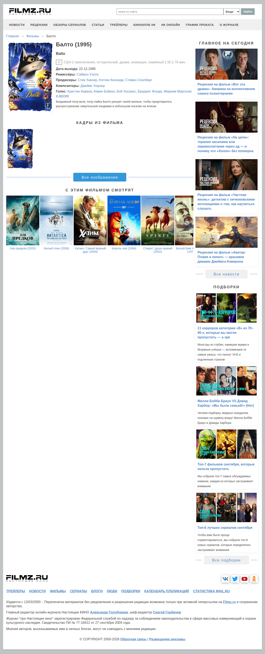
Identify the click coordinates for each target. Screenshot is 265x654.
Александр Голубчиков (109, 612)
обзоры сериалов (69, 24)
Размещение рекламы (167, 639)
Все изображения (100, 177)
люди (112, 591)
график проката (200, 24)
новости (17, 24)
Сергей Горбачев (167, 612)
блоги (96, 591)
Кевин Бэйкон (104, 91)
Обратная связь (133, 639)
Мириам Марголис (178, 91)
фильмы (58, 591)
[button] (188, 226)
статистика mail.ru (211, 591)
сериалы (78, 591)
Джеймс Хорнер (93, 86)
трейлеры (119, 24)
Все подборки (226, 560)
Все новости (227, 274)
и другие (62, 95)
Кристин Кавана (79, 91)
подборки (130, 591)
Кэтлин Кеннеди (111, 80)
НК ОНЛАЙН (170, 24)
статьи (98, 24)
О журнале (229, 24)
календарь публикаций (166, 591)
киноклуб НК (144, 24)
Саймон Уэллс (88, 74)
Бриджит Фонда (150, 91)
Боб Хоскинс (126, 91)
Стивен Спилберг (138, 80)
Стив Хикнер (87, 80)
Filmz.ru (229, 602)
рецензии (39, 24)
